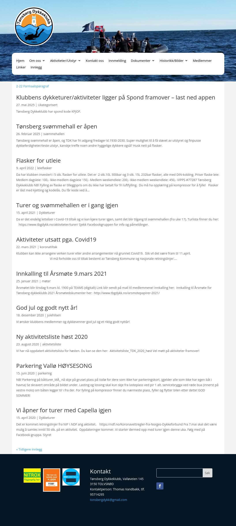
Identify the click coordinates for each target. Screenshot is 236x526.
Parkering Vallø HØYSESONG (54, 366)
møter (46, 281)
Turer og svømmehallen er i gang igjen (67, 205)
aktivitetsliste (51, 344)
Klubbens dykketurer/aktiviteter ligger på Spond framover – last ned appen (115, 97)
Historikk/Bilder (172, 61)
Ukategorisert (48, 105)
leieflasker (44, 168)
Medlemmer (202, 61)
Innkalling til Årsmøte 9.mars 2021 (61, 273)
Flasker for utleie (38, 160)
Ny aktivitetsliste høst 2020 (52, 337)
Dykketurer (47, 213)
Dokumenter (140, 61)
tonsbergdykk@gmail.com (108, 500)
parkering (45, 373)
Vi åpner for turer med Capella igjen (63, 410)
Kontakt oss (95, 61)
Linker (21, 67)
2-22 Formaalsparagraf (32, 86)
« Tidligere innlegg (29, 449)
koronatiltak (48, 247)
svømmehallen (53, 134)
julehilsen (54, 315)
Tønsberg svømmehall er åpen (56, 126)
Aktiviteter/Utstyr (63, 61)
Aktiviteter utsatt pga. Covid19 (56, 239)
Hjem (20, 61)
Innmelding (117, 61)
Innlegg (36, 67)
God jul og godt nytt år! (46, 308)
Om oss (35, 61)
